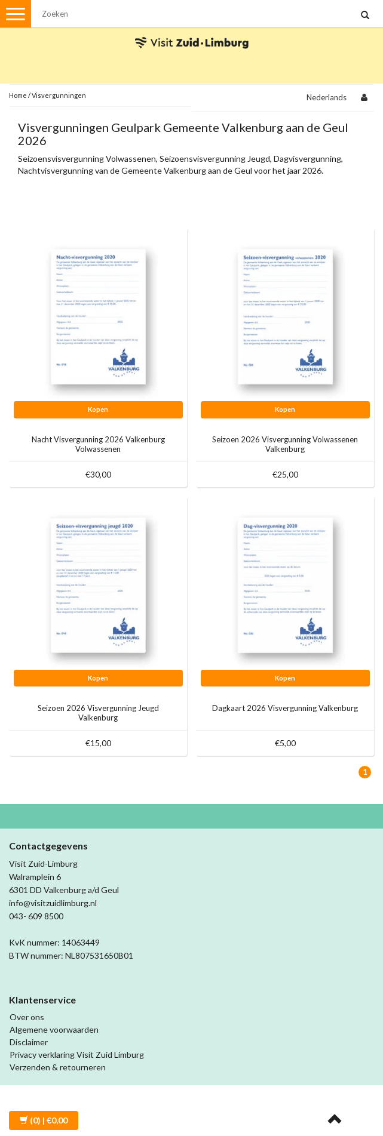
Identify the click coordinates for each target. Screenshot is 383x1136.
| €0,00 (44, 1120)
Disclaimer (29, 1042)
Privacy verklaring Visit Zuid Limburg (77, 1054)
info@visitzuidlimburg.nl (53, 903)
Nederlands (327, 97)
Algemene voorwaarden (54, 1029)
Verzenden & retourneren (58, 1067)
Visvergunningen (59, 95)
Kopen (98, 409)
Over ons (27, 1017)
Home (18, 95)
